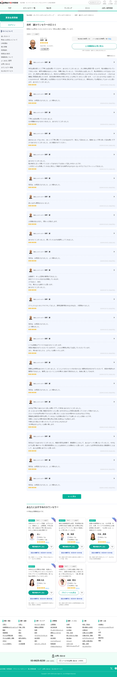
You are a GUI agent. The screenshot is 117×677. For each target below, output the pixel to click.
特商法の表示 (5, 54)
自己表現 (53, 638)
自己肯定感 (54, 627)
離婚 (4, 630)
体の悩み (69, 638)
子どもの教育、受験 (8, 638)
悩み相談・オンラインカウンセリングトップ (40, 15)
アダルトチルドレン (56, 646)
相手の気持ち (22, 638)
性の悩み (69, 627)
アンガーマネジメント (57, 630)
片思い (20, 624)
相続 (99, 640)
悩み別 (48, 8)
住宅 (99, 632)
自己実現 (37, 638)
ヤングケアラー (86, 646)
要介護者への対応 (87, 627)
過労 (36, 641)
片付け (4, 641)
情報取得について (7, 57)
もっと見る (72, 496)
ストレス (69, 641)
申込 (109, 39)
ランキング (68, 8)
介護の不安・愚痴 (87, 635)
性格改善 (53, 644)
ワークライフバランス (41, 635)
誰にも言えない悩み (72, 635)
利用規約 (4, 50)
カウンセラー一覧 (29, 8)
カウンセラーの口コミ (64, 15)
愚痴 (52, 635)
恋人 (20, 630)
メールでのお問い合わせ (71, 661)
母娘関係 (5, 632)
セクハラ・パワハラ (40, 644)
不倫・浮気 (22, 627)
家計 (99, 635)
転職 (36, 630)
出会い (20, 635)
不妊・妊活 (69, 632)
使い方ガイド (5, 36)
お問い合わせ (5, 64)
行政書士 (100, 624)
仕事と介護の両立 (87, 641)
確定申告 (100, 638)
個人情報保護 (32, 669)
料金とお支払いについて (9, 40)
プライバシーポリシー (20, 669)
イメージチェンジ (56, 641)
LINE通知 (4, 43)
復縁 (20, 641)
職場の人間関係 (39, 627)
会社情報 (2, 669)
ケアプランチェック (88, 638)
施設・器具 (85, 644)
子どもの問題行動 (8, 635)
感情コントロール (56, 632)
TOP (9, 8)
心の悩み (69, 630)
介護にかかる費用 (87, 632)
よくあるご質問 (6, 60)
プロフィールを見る (69, 593)
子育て (4, 624)
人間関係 (53, 624)
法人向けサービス (94, 2)
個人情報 (4, 47)
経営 (36, 632)
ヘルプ (39, 669)
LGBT (68, 624)
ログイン (11, 25)
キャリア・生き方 (40, 624)
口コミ (87, 9)
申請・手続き (86, 624)
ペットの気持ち (7, 644)
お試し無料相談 (107, 8)
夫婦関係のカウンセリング (10, 627)
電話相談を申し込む (38, 546)
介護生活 (85, 630)
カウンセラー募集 (7, 67)
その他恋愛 (22, 644)
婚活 (20, 632)
